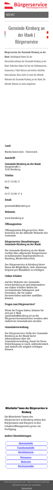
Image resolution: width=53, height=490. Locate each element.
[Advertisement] (26, 114)
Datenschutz (26, 488)
